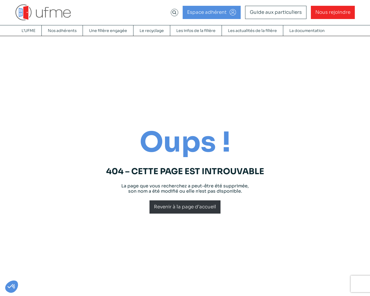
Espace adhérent (207, 12)
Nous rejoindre (332, 12)
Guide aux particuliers (276, 12)
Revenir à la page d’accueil (185, 207)
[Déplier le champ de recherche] (174, 12)
